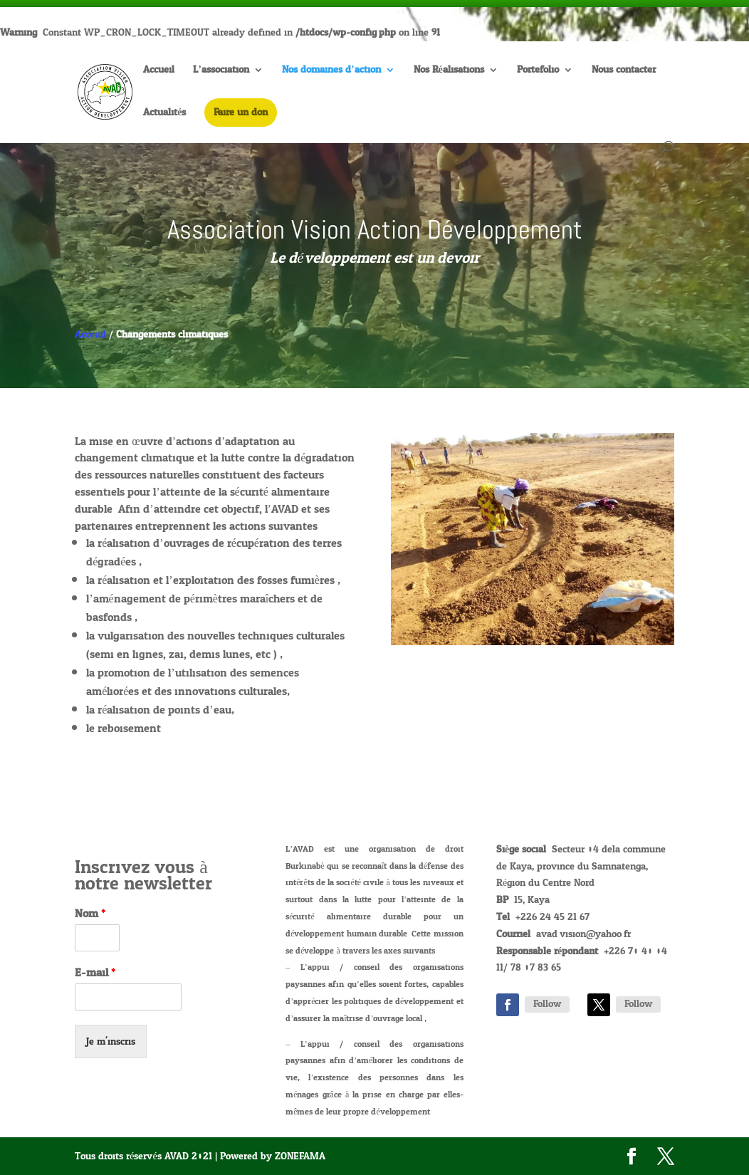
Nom (90, 914)
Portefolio (538, 71)
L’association (221, 71)
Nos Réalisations (449, 71)
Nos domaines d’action (331, 71)
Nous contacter (624, 71)
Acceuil (90, 334)
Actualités (164, 114)
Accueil (158, 71)
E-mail (95, 973)
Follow (547, 1004)
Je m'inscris (110, 1041)
